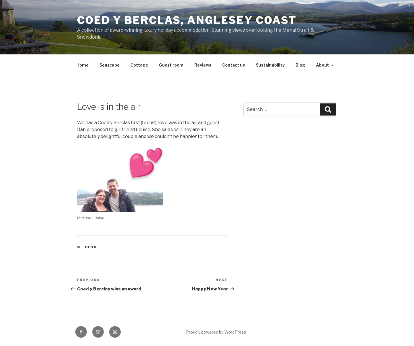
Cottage (139, 65)
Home (82, 65)
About (325, 65)
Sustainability (270, 65)
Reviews (202, 65)
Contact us (233, 65)
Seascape (109, 65)
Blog (300, 65)
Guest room (171, 65)
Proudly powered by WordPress (216, 332)
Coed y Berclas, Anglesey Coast (186, 20)
